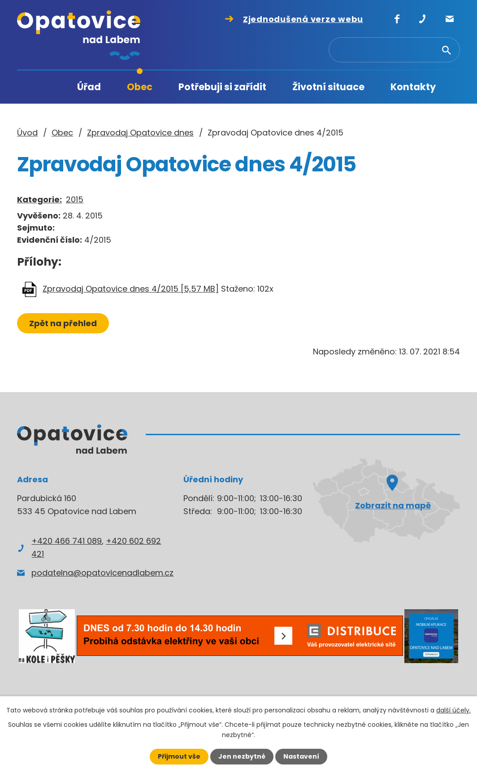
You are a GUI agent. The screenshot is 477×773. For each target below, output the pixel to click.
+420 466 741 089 (66, 540)
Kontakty (413, 86)
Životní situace (328, 86)
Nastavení (301, 756)
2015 (74, 199)
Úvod (46, 87)
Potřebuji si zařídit (222, 86)
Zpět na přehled (63, 323)
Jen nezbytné (241, 756)
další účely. (453, 710)
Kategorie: (39, 199)
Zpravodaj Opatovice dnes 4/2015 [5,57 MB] (131, 288)
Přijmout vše (179, 756)
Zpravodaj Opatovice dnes (140, 132)
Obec (139, 86)
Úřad (89, 86)
